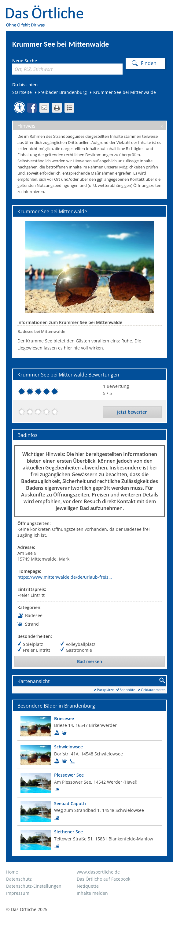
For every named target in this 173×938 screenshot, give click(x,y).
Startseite (22, 92)
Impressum (17, 893)
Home (12, 872)
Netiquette (88, 886)
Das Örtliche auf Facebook (103, 879)
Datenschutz (19, 879)
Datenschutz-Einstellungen (33, 886)
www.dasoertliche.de (98, 872)
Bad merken (89, 661)
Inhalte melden (92, 893)
